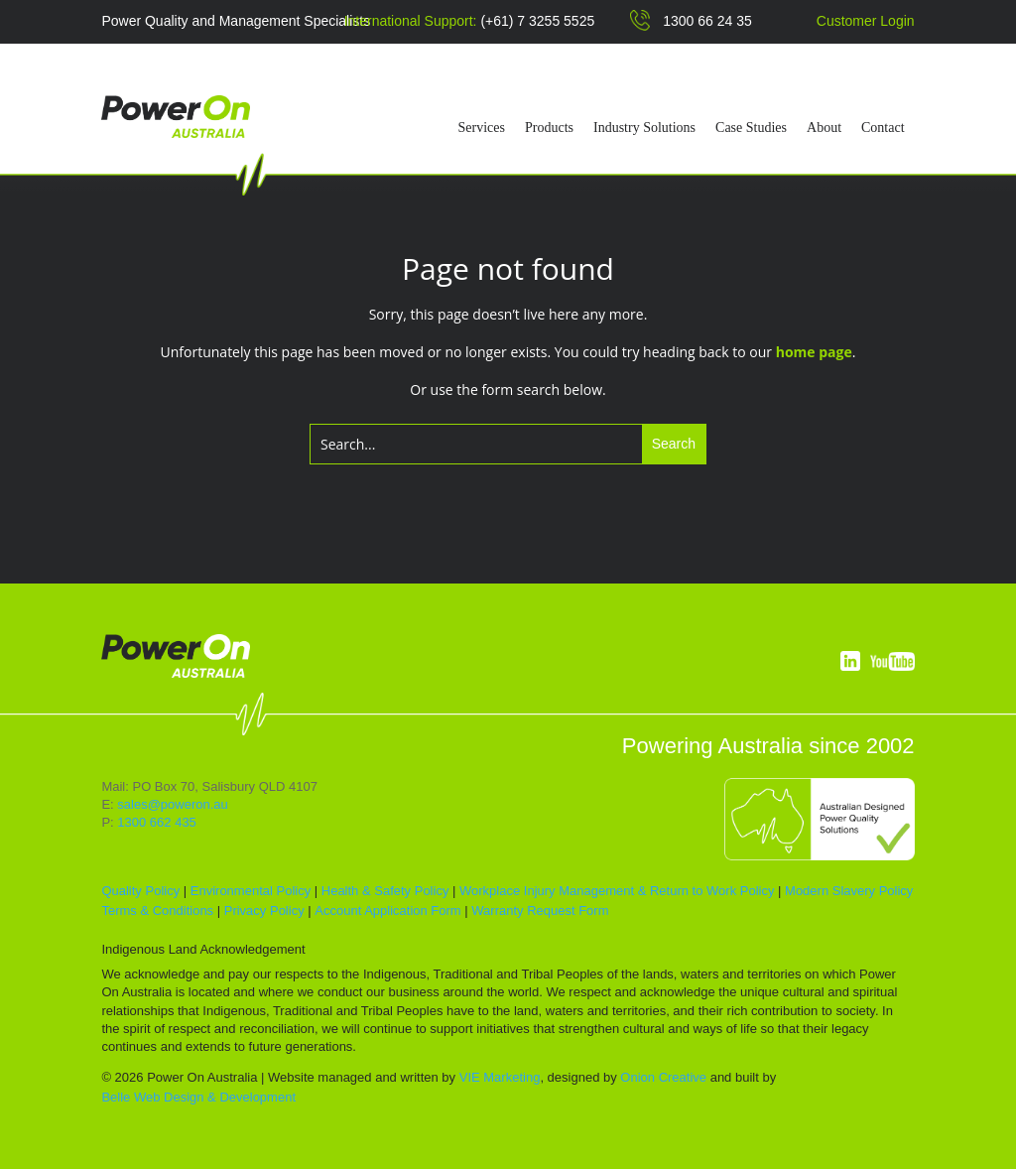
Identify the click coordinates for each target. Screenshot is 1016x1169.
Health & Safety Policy (385, 890)
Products (549, 128)
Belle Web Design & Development (198, 1097)
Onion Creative (663, 1077)
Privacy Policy (264, 910)
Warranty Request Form (539, 910)
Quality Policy (140, 890)
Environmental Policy (250, 890)
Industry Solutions (644, 128)
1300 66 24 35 (707, 21)
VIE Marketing (500, 1077)
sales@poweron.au (172, 804)
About (824, 128)
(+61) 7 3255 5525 (537, 21)
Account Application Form (387, 910)
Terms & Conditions (157, 910)
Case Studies (751, 128)
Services (481, 128)
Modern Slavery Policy (849, 890)
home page (814, 351)
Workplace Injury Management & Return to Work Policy (616, 890)
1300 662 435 (156, 822)
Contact (883, 128)
